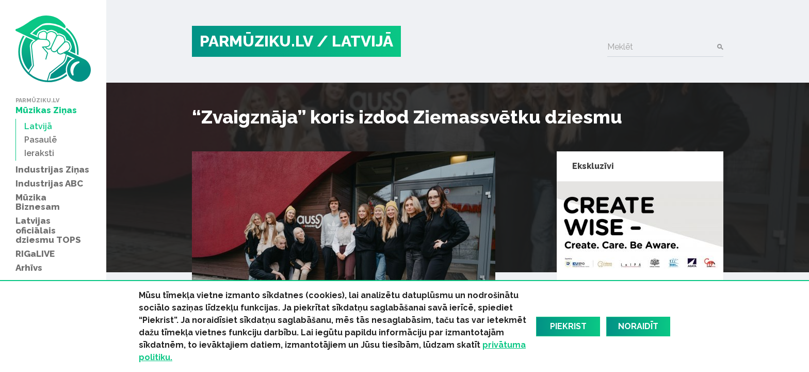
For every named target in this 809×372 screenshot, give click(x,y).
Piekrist (568, 326)
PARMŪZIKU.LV (256, 41)
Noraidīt (638, 326)
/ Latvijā (355, 41)
